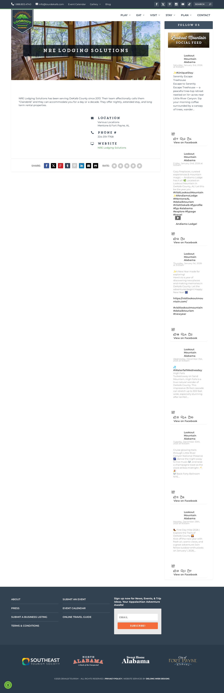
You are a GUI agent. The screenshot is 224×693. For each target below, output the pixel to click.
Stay (169, 15)
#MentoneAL (181, 198)
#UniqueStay (184, 72)
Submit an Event (74, 599)
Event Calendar (77, 4)
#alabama (186, 208)
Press (15, 608)
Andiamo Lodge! (186, 223)
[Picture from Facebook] (181, 120)
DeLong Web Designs (157, 678)
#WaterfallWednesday (187, 370)
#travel (177, 214)
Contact (203, 15)
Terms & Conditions (25, 625)
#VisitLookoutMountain (188, 192)
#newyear (179, 313)
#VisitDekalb (181, 205)
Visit (153, 15)
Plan (184, 15)
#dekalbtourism (183, 201)
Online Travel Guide (77, 617)
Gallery (94, 4)
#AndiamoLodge (187, 195)
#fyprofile (196, 205)
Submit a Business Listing (29, 617)
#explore (179, 211)
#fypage (190, 211)
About (15, 599)
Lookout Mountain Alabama (190, 58)
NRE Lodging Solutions (112, 147)
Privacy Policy (113, 678)
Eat (138, 15)
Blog (108, 4)
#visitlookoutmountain (188, 307)
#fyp (176, 208)
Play (124, 15)
